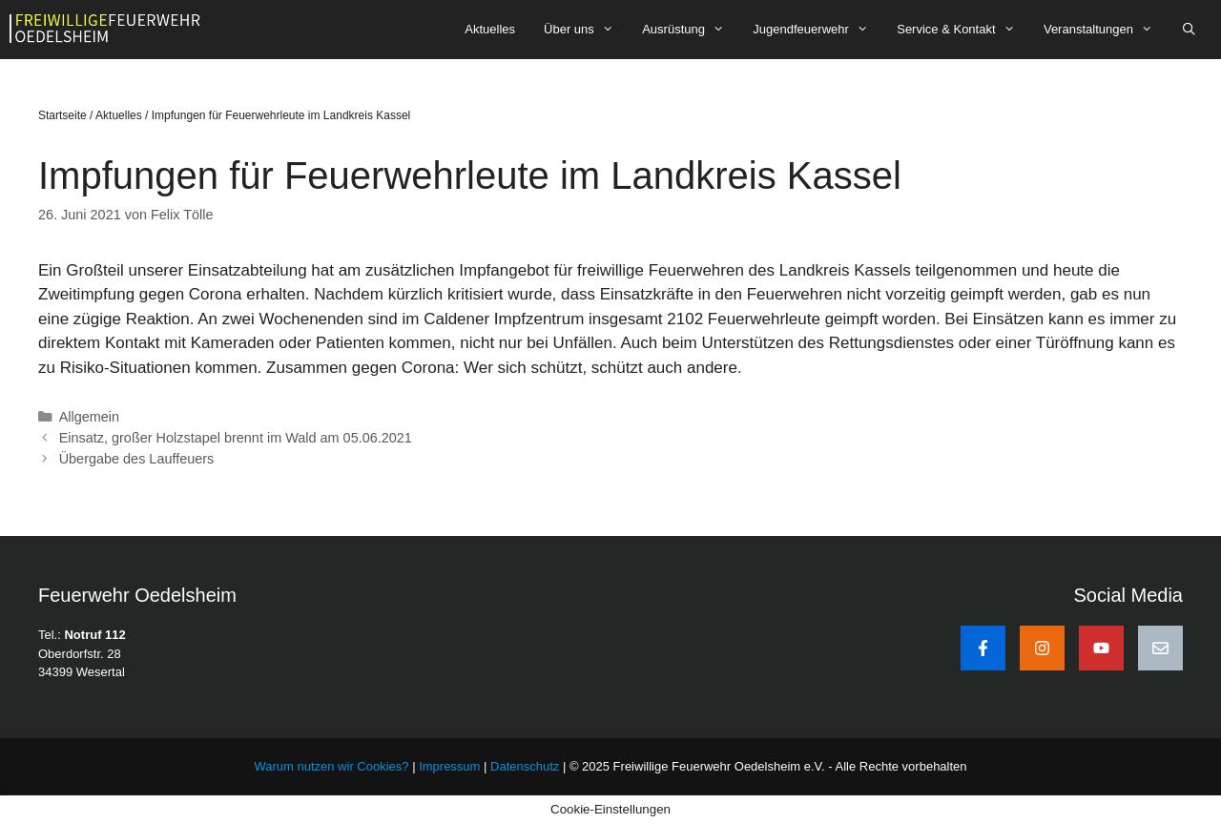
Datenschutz (524, 766)
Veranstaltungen (1105, 30)
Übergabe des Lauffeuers (137, 458)
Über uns (586, 30)
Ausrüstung (690, 30)
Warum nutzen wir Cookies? (331, 766)
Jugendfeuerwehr (817, 30)
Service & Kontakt (963, 30)
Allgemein (89, 416)
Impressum (451, 766)
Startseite (62, 115)
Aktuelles (490, 29)
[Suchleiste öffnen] (1189, 30)
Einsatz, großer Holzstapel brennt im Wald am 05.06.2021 (235, 437)
